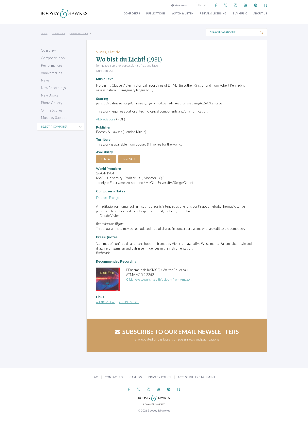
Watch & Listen (182, 13)
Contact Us (114, 376)
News (45, 80)
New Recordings (53, 88)
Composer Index (53, 58)
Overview (48, 50)
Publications (155, 13)
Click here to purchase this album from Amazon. (160, 279)
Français (115, 198)
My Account (179, 5)
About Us (260, 13)
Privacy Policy (159, 376)
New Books (49, 95)
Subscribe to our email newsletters (177, 331)
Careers (135, 376)
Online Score (129, 302)
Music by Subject (53, 117)
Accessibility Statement (196, 376)
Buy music (240, 13)
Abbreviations (106, 119)
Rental (106, 159)
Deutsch (102, 198)
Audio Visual (105, 302)
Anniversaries (51, 73)
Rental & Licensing (213, 13)
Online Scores (51, 110)
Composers (132, 13)
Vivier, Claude (108, 52)
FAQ (95, 376)
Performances (51, 65)
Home (44, 33)
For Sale (130, 159)
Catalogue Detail (79, 33)
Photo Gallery (51, 103)
